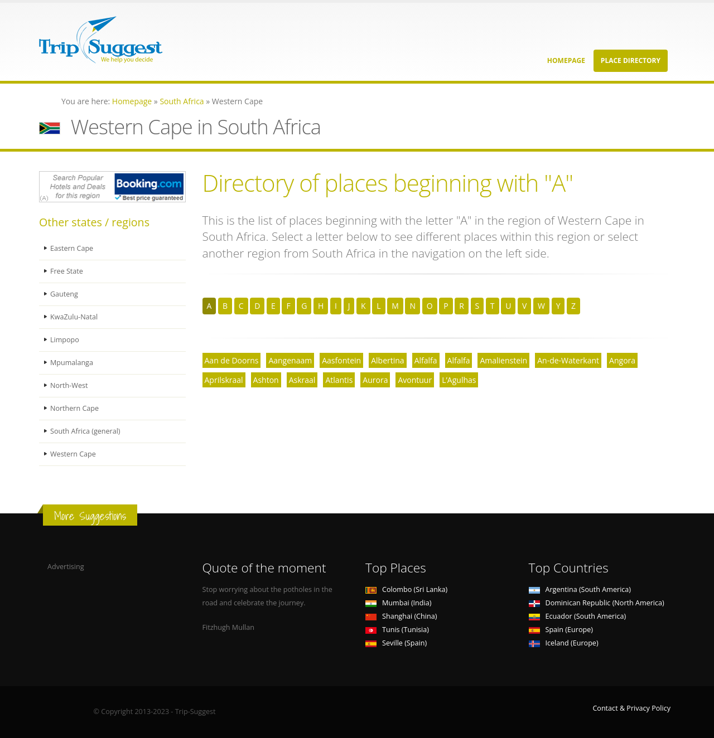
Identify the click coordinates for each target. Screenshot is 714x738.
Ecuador (577, 616)
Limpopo (64, 339)
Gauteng (64, 294)
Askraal (302, 380)
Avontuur (415, 380)
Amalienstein (503, 360)
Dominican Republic (596, 603)
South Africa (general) (85, 431)
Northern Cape (74, 408)
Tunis (397, 629)
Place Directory (630, 60)
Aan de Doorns (232, 360)
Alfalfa (425, 360)
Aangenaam (290, 360)
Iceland (564, 643)
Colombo (406, 589)
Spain (561, 629)
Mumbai (398, 603)
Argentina (580, 589)
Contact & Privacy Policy (631, 708)
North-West (69, 385)
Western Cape (73, 454)
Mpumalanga (71, 362)
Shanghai (401, 616)
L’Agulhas (459, 380)
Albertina (387, 360)
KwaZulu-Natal (74, 317)
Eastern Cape (71, 248)
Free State (66, 271)
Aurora (375, 380)
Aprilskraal (224, 380)
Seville (396, 643)
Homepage (566, 60)
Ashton (266, 380)
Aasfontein (341, 360)
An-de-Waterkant (568, 360)
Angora (622, 360)
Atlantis (339, 380)
